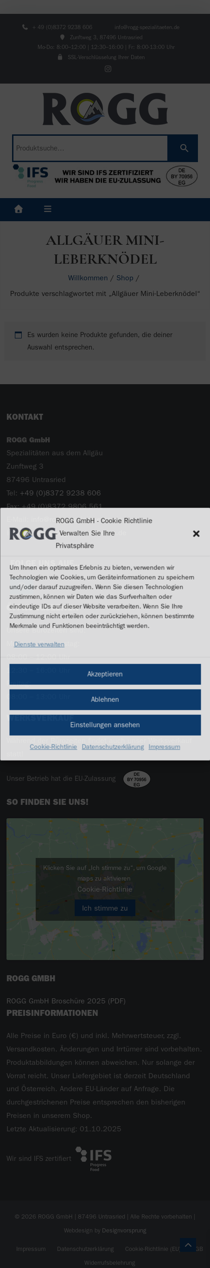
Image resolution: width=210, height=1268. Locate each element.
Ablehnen (105, 699)
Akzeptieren (105, 674)
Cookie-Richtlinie (53, 747)
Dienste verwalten (39, 644)
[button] (196, 533)
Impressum (164, 747)
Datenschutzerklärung (113, 747)
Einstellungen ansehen (105, 725)
